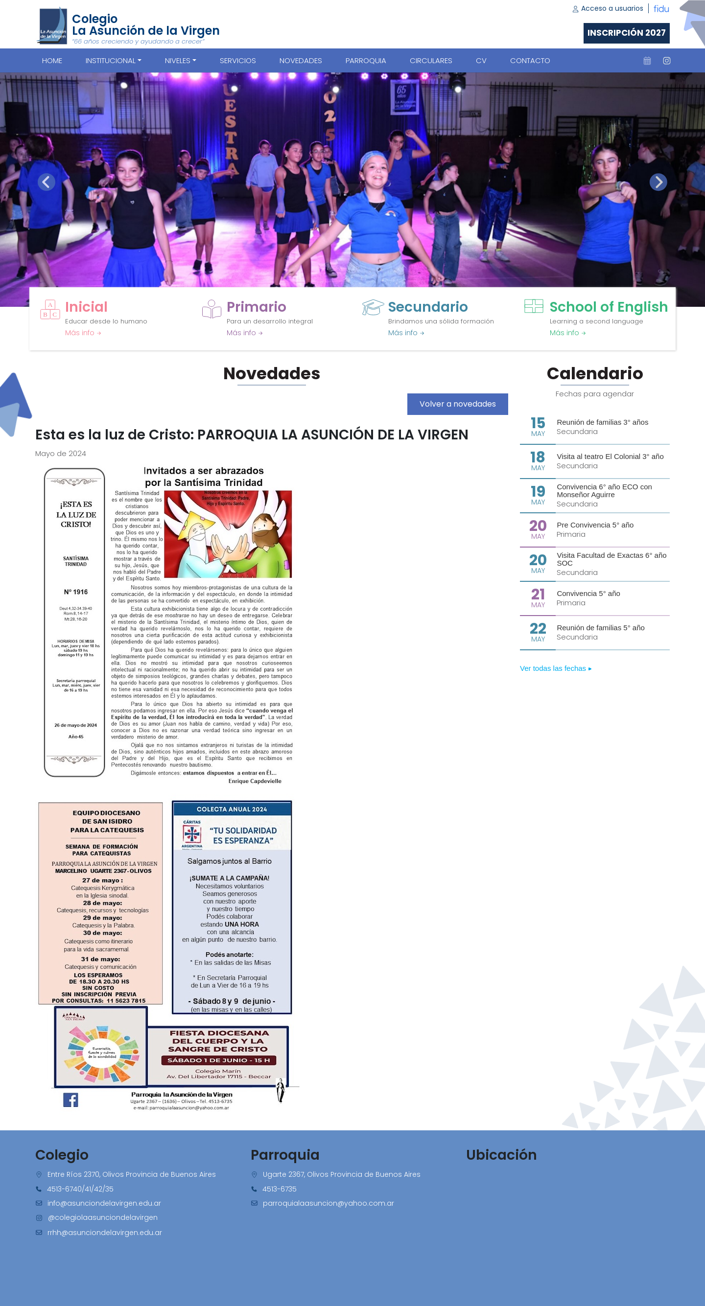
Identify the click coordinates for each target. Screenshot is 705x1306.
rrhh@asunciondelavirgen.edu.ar (104, 1232)
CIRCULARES (431, 60)
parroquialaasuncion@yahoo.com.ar (328, 1203)
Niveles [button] (177, 60)
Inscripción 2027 (627, 33)
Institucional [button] (111, 60)
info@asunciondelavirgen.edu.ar (104, 1203)
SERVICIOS (238, 60)
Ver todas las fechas (556, 668)
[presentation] (46, 182)
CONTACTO (530, 60)
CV (481, 60)
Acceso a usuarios (607, 8)
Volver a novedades (458, 404)
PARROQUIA (366, 60)
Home (52, 60)
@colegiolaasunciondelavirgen (103, 1217)
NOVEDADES (301, 60)
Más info (83, 333)
